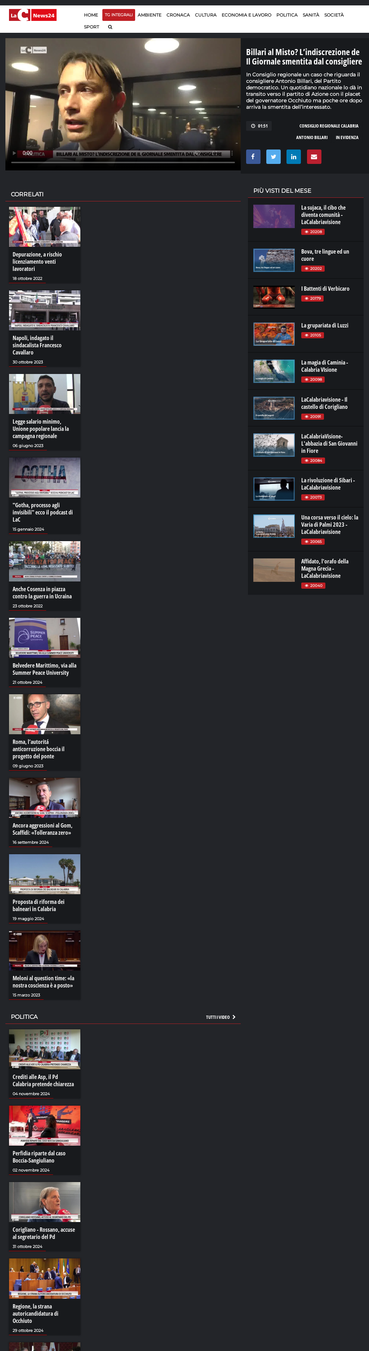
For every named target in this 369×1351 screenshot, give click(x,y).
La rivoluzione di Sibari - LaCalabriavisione (328, 483)
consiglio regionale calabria (329, 125)
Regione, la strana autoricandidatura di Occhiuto (35, 1313)
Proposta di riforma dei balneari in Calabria (39, 905)
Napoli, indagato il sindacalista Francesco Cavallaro (37, 345)
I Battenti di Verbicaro (325, 289)
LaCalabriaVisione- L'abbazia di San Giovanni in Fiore (329, 443)
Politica (287, 15)
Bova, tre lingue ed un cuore (325, 255)
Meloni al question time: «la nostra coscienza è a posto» (43, 981)
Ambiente (149, 15)
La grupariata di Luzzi (324, 325)
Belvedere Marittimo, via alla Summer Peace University (44, 669)
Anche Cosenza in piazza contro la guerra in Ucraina (42, 592)
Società (334, 15)
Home (91, 15)
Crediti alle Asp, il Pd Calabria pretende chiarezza (43, 1080)
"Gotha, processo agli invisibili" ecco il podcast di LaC (43, 512)
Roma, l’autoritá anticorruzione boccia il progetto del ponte (39, 749)
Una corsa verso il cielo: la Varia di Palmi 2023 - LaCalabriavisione (329, 524)
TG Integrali (119, 14)
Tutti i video (221, 1017)
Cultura (206, 15)
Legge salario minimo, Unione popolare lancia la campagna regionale (41, 429)
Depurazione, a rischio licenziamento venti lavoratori (37, 261)
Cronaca (178, 15)
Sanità (311, 15)
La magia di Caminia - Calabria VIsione (324, 366)
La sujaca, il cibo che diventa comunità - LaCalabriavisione (323, 215)
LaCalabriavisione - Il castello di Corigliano (324, 403)
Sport (91, 27)
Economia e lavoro (246, 15)
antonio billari (312, 137)
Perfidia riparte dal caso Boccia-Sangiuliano (39, 1156)
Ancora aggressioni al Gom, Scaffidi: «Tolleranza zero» (42, 829)
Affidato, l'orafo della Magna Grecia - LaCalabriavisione (324, 568)
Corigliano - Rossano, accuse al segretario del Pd (44, 1233)
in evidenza (347, 137)
